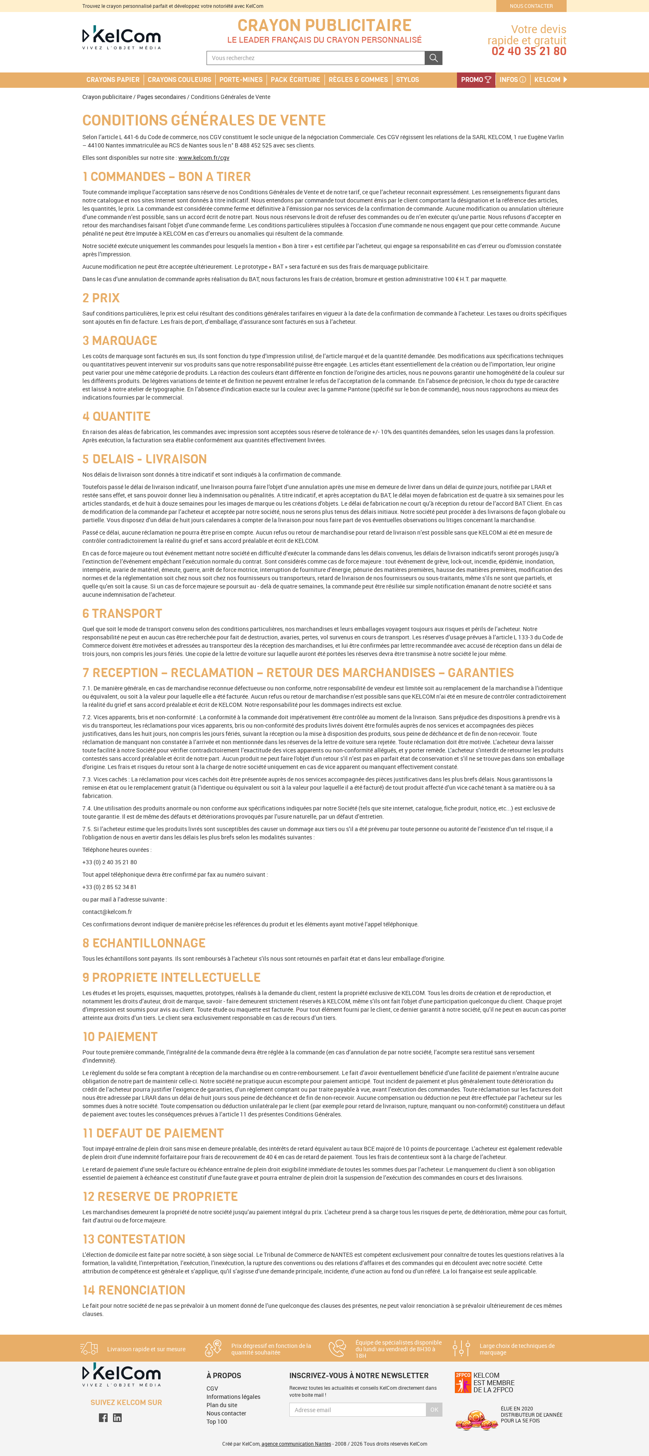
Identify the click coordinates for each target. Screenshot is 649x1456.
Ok (434, 1409)
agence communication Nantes (296, 1443)
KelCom (551, 79)
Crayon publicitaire (325, 25)
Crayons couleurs (179, 79)
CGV (212, 1388)
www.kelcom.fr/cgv (203, 158)
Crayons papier (113, 79)
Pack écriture (295, 79)
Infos (513, 79)
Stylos (407, 79)
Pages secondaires (161, 97)
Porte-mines (240, 79)
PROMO (476, 79)
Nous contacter (531, 5)
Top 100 (217, 1421)
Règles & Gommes (358, 79)
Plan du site (222, 1405)
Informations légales (233, 1397)
